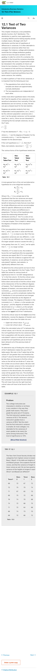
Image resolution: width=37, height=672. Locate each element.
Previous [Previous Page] (5, 655)
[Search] (28, 18)
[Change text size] (33, 18)
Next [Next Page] (33, 655)
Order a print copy (11, 662)
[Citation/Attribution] (18, 670)
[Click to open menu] (2, 18)
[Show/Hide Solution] (18, 440)
